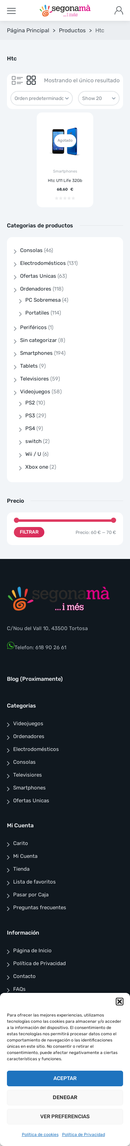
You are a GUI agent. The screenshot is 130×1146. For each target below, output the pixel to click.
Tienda (21, 869)
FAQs (19, 989)
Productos (72, 30)
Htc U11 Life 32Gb (65, 180)
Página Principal (28, 30)
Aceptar (65, 1078)
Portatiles (37, 313)
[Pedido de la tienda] (41, 98)
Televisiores (34, 379)
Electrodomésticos (43, 263)
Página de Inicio (32, 950)
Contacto (24, 976)
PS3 (30, 415)
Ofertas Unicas (38, 276)
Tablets (29, 366)
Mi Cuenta (25, 856)
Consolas (31, 250)
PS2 (30, 403)
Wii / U (33, 454)
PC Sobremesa (43, 300)
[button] (119, 1001)
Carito (20, 843)
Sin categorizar (38, 340)
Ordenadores (35, 289)
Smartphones (65, 171)
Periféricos (33, 327)
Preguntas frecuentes (39, 907)
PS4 (30, 428)
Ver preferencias (65, 1116)
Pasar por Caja (31, 895)
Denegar (65, 1097)
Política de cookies (40, 1134)
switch (33, 441)
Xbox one (36, 467)
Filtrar (29, 532)
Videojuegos (35, 391)
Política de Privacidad (83, 1134)
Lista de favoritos (34, 882)
